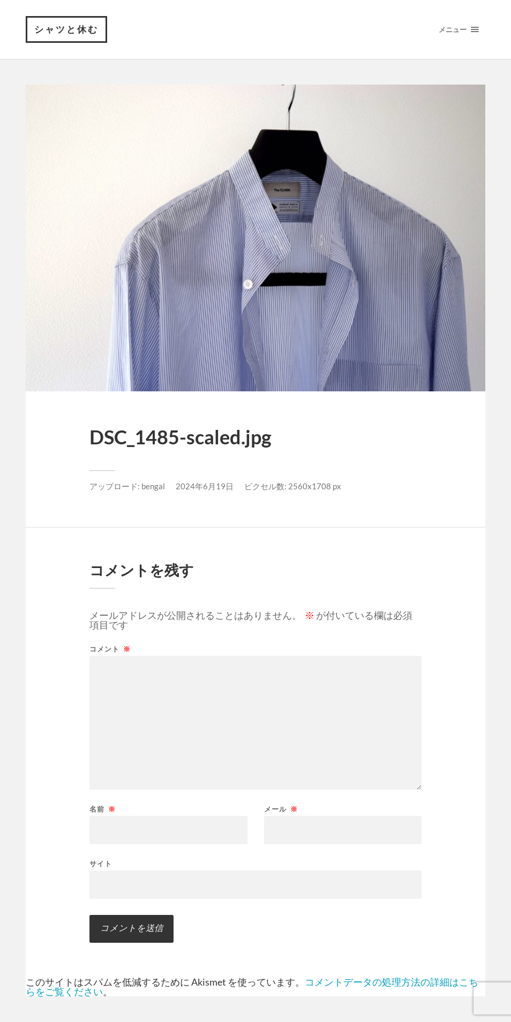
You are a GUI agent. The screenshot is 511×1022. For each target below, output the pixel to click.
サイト (100, 863)
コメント (110, 649)
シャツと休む (66, 29)
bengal (153, 486)
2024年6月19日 (205, 486)
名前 (102, 809)
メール (281, 809)
